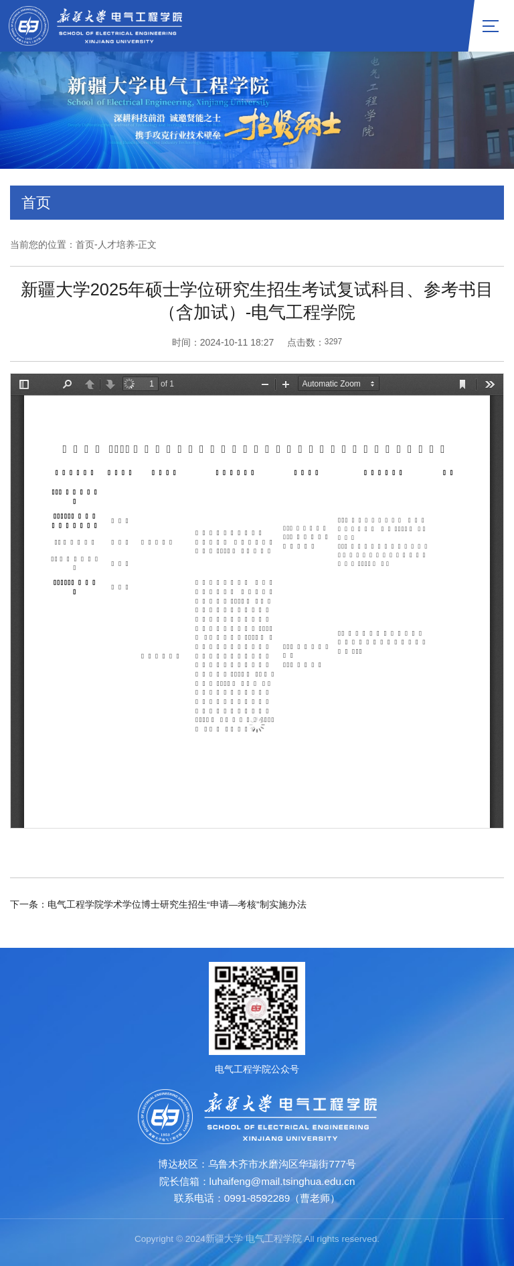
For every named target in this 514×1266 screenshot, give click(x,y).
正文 (147, 244)
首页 (85, 244)
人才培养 (116, 244)
